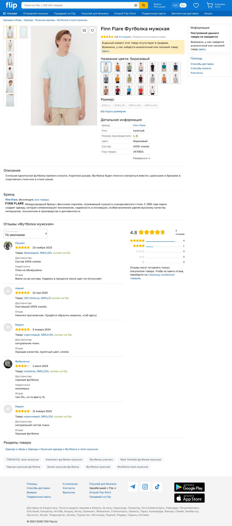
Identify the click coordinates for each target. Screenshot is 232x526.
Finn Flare (139, 125)
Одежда (28, 20)
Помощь (32, 483)
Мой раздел (159, 7)
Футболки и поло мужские (72, 20)
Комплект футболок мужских (64, 459)
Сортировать (12, 231)
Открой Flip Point (125, 13)
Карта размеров (113, 111)
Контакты (197, 72)
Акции (208, 13)
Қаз (175, 5)
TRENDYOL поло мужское (23, 459)
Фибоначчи (22, 361)
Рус (183, 5)
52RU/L (106, 105)
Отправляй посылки (35, 13)
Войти (157, 4)
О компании (70, 483)
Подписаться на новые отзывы (149, 36)
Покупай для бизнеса (94, 13)
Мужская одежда (45, 20)
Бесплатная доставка (185, 13)
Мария (19, 324)
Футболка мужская (98, 466)
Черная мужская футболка (23, 466)
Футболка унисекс (101, 459)
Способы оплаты (201, 68)
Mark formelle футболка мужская (140, 459)
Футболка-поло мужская (132, 466)
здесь (105, 50)
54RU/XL (120, 105)
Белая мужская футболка (63, 466)
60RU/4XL (151, 105)
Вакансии (69, 492)
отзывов (124, 36)
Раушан (20, 242)
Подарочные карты (154, 13)
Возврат (32, 492)
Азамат (19, 288)
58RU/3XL (135, 105)
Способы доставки (202, 63)
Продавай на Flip (65, 13)
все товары (42, 199)
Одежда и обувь (12, 20)
